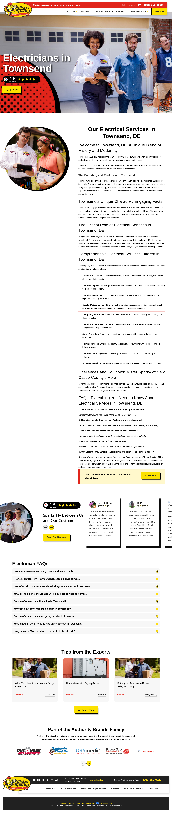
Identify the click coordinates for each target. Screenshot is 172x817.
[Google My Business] (56, 781)
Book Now (159, 11)
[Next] (51, 527)
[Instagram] (43, 781)
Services (50, 789)
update (78, 5)
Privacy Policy (80, 804)
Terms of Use (90, 804)
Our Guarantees (67, 789)
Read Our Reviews (56, 537)
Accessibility (63, 804)
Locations (152, 789)
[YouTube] (38, 781)
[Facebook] (52, 781)
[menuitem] (72, 11)
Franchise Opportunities (93, 789)
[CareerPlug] (34, 781)
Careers (115, 789)
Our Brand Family (133, 789)
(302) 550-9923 (153, 5)
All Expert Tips (86, 710)
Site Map (71, 804)
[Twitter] (47, 781)
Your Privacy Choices (104, 804)
